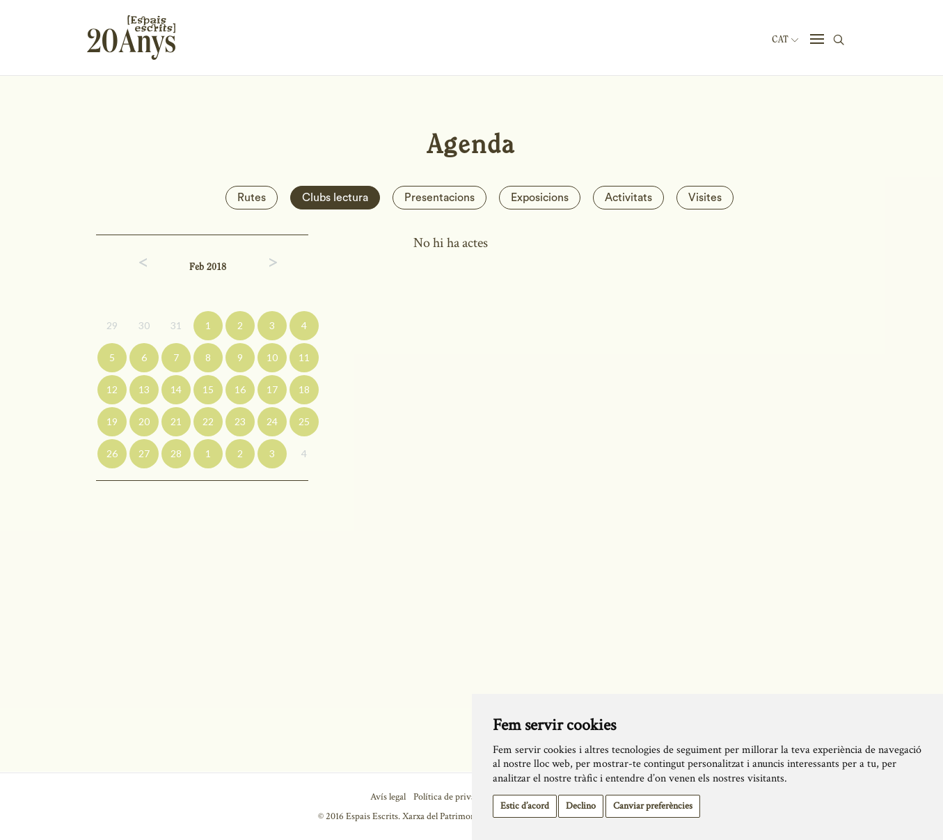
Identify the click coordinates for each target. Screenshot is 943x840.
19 (112, 421)
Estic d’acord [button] (524, 806)
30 (144, 325)
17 (272, 389)
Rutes (251, 197)
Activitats (628, 197)
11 (304, 357)
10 (272, 357)
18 (304, 389)
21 (176, 421)
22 (208, 421)
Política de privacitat (452, 797)
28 (176, 453)
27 (144, 453)
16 (240, 389)
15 (208, 389)
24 (272, 421)
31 (176, 325)
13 (144, 389)
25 (304, 421)
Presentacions (439, 197)
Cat (785, 39)
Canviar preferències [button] (652, 806)
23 (240, 421)
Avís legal (388, 797)
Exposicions (540, 197)
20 (144, 421)
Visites (705, 197)
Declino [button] (581, 806)
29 (112, 325)
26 (112, 453)
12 (112, 389)
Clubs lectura (335, 197)
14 (176, 389)
